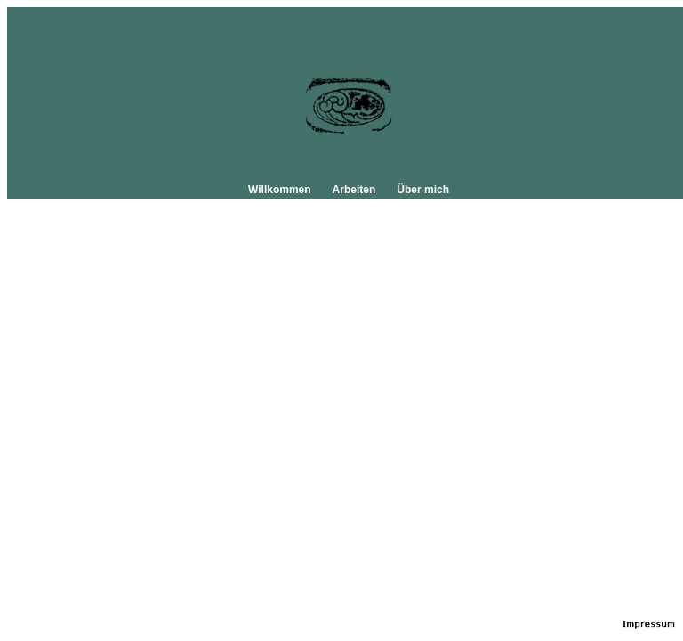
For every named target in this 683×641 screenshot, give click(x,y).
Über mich (423, 189)
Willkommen (279, 189)
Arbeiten (354, 189)
